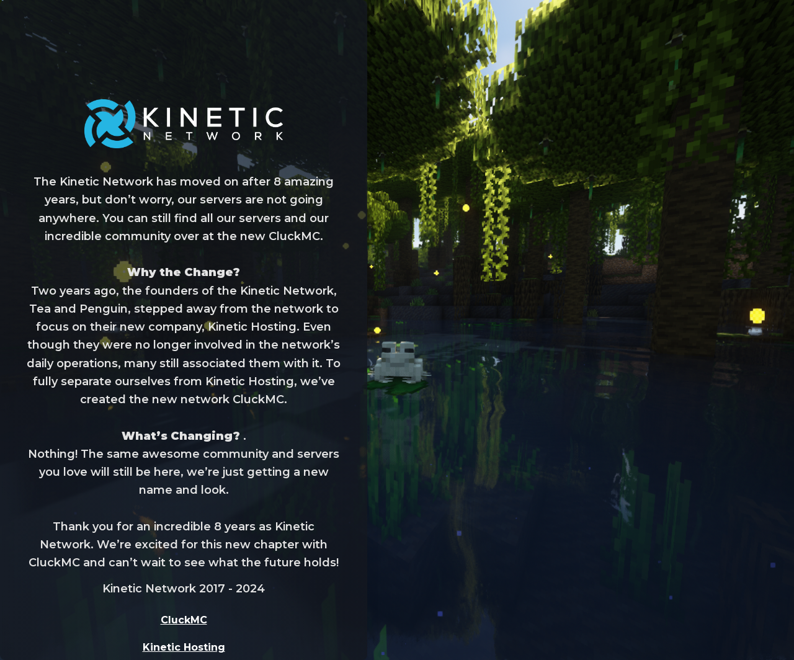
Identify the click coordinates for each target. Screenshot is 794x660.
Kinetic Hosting (184, 647)
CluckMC (184, 620)
